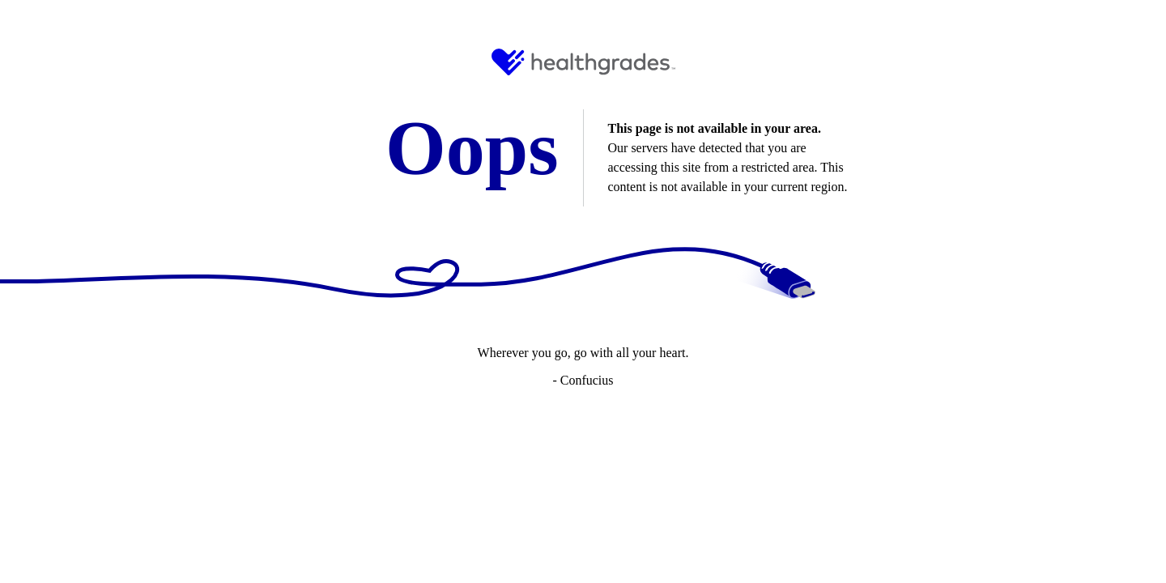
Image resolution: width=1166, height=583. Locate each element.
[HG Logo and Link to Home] (583, 62)
